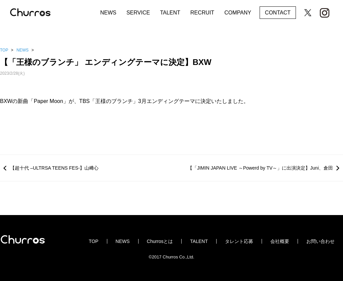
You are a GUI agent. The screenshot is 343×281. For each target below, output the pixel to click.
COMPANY (237, 12)
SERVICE (138, 12)
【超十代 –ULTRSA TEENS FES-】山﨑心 (54, 168)
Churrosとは (160, 241)
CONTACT (278, 12)
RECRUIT (202, 12)
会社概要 (279, 241)
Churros (37, 12)
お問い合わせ (320, 241)
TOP (4, 50)
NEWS (108, 12)
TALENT (170, 12)
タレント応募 (239, 241)
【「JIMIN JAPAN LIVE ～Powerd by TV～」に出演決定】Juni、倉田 (260, 168)
